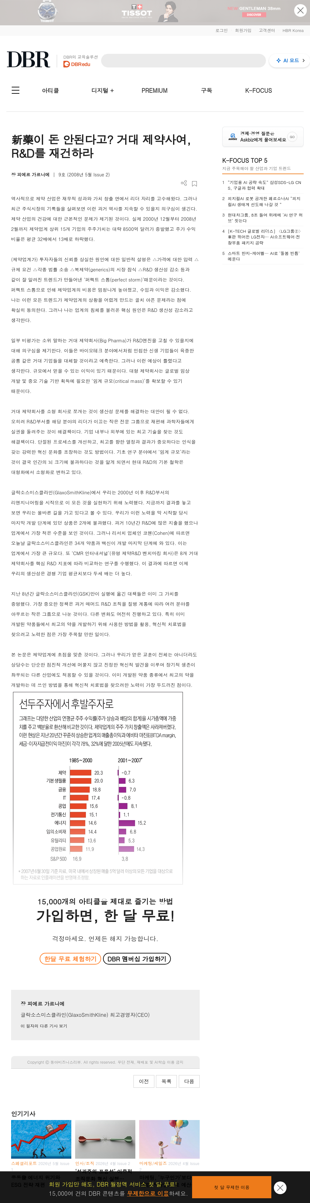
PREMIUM (155, 90)
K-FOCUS (258, 90)
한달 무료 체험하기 (70, 958)
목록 (166, 1081)
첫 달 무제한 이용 (231, 1187)
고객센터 (267, 30)
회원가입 (243, 30)
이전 (144, 1081)
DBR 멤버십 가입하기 (137, 958)
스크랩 (194, 184)
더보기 (184, 183)
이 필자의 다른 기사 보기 (44, 1026)
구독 (206, 90)
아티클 (50, 90)
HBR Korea (293, 30)
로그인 (221, 30)
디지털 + (102, 90)
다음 (189, 1081)
